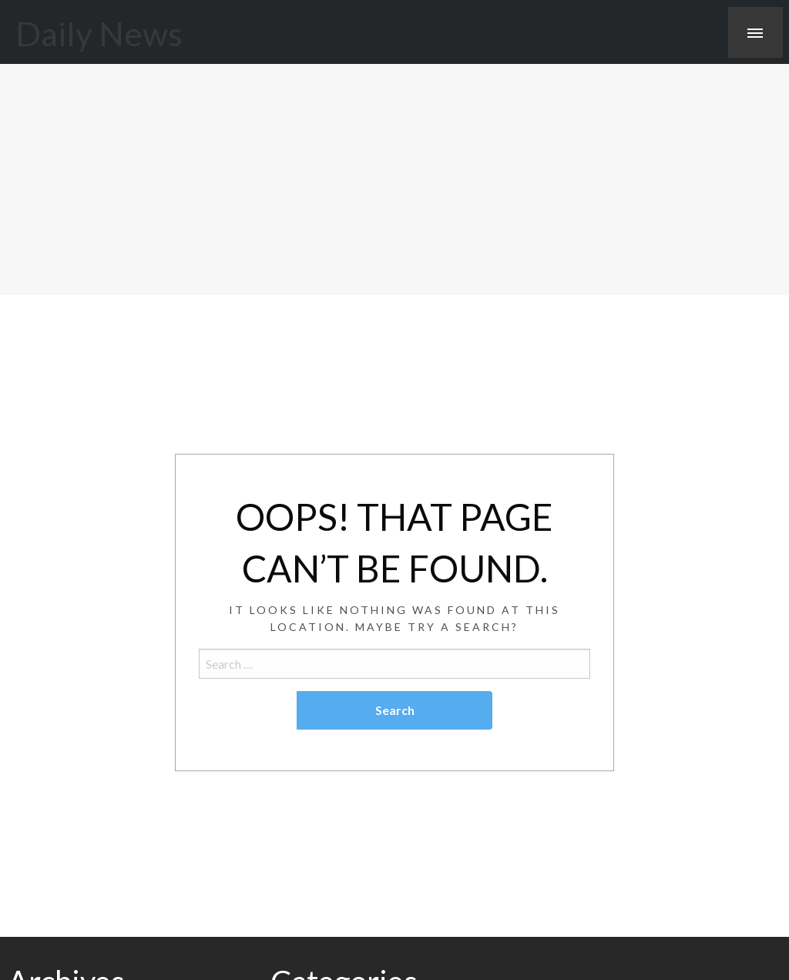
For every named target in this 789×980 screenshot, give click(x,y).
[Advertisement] (394, 179)
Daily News (99, 33)
